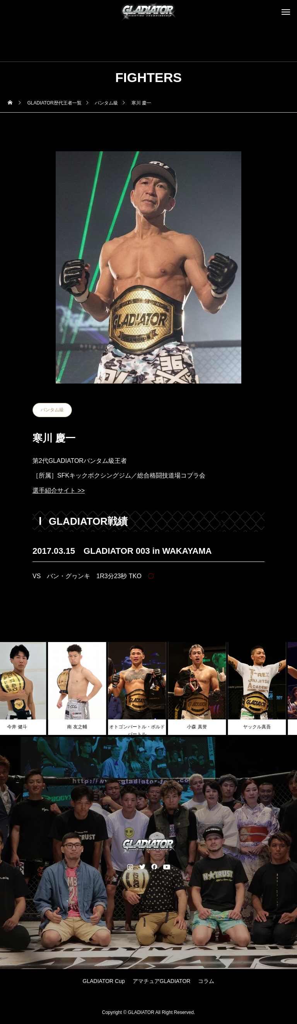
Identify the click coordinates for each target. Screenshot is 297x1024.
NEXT (240, 605)
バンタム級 (52, 410)
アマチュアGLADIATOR (162, 981)
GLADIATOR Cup (104, 981)
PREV (56, 605)
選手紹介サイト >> (58, 490)
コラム (206, 981)
